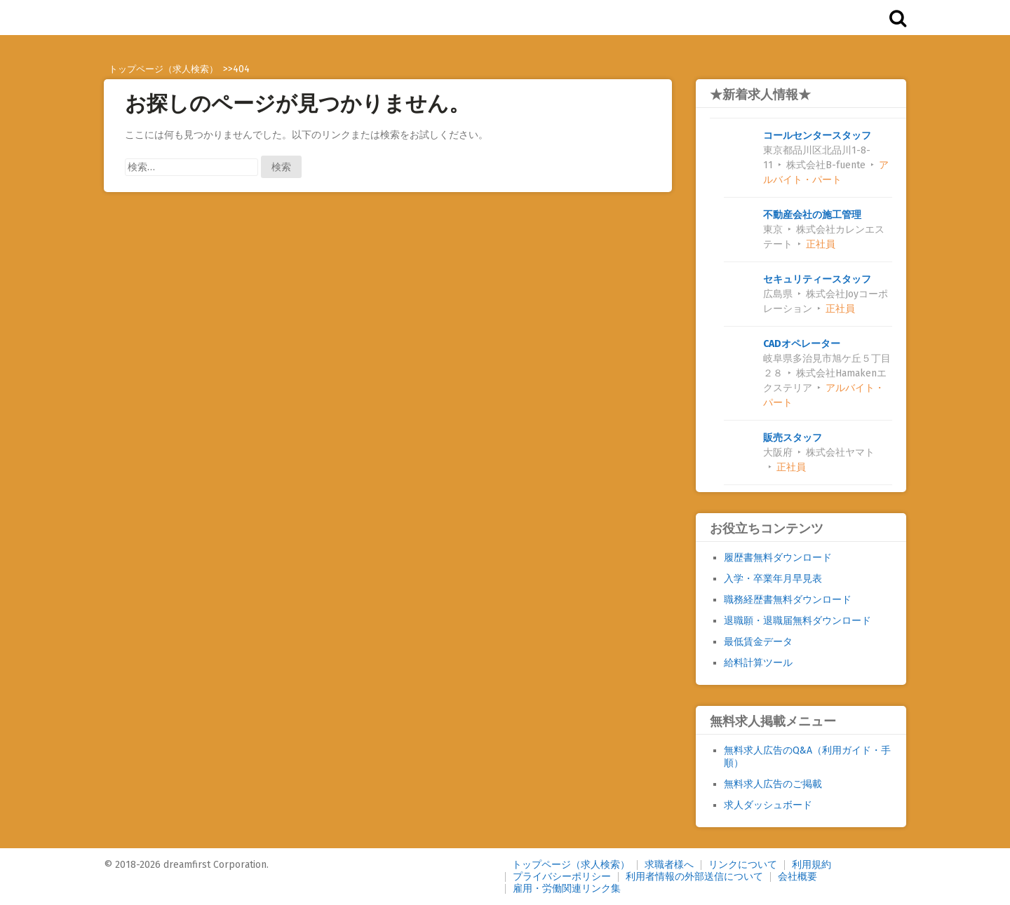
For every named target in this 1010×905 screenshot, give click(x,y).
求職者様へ (669, 865)
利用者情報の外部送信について (694, 877)
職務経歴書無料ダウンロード (787, 600)
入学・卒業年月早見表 (772, 579)
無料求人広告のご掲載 (772, 784)
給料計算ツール (757, 663)
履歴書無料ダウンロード (777, 558)
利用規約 (811, 865)
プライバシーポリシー (562, 877)
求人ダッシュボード (767, 805)
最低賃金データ (757, 642)
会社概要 (797, 877)
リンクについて (742, 865)
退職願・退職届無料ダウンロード (796, 621)
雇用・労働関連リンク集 (567, 888)
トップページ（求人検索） (571, 865)
